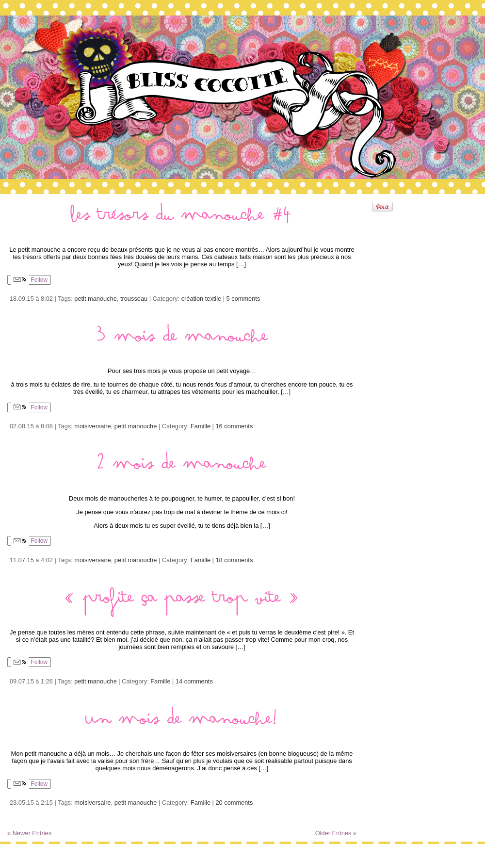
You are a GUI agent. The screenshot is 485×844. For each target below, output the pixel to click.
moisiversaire (92, 426)
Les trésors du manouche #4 (182, 219)
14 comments (194, 681)
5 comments (243, 298)
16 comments (234, 426)
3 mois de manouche (182, 340)
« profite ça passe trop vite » (182, 602)
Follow (29, 280)
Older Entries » (335, 833)
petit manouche (95, 298)
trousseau (133, 298)
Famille (200, 426)
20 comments (234, 802)
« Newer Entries (29, 833)
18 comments (234, 560)
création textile (201, 298)
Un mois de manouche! (182, 723)
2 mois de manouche (181, 468)
